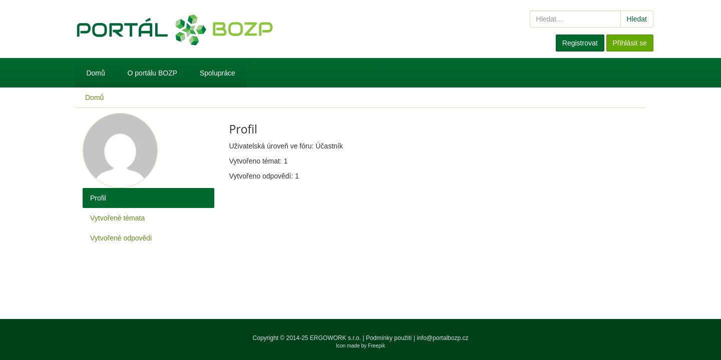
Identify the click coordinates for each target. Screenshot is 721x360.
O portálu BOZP (153, 73)
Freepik (376, 345)
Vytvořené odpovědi (121, 238)
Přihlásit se (630, 43)
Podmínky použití (389, 338)
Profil (98, 198)
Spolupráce (217, 73)
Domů (95, 73)
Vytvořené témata (117, 218)
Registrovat (580, 43)
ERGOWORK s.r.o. (336, 338)
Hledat (637, 19)
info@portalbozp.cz (443, 338)
